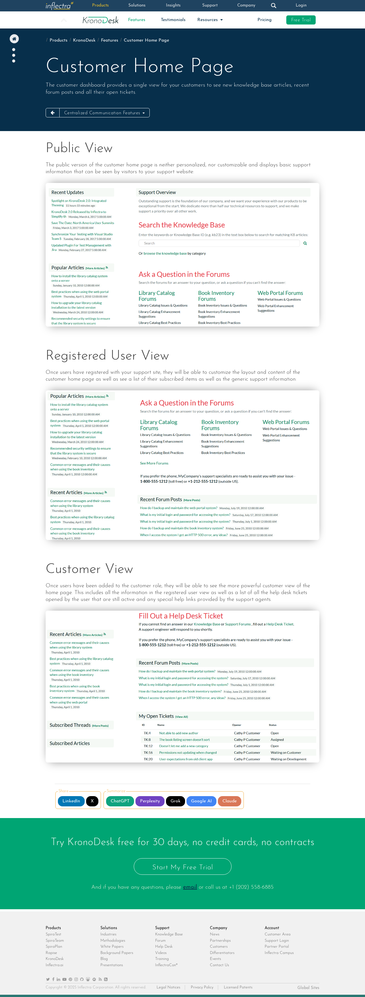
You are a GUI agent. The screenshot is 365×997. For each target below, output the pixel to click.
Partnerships (220, 941)
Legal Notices (168, 987)
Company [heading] (218, 928)
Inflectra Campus (279, 953)
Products (100, 5)
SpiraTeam (55, 941)
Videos (161, 953)
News (214, 934)
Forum (160, 941)
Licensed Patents (238, 987)
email (190, 887)
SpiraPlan (54, 947)
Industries (108, 934)
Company (246, 5)
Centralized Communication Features (103, 113)
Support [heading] (162, 928)
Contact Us (219, 965)
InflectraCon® (166, 965)
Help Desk (164, 947)
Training (162, 959)
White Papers (111, 947)
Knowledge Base (169, 934)
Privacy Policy (202, 987)
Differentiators (222, 953)
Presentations (111, 965)
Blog (104, 959)
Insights (173, 5)
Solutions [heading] (108, 928)
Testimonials (173, 20)
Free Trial (301, 20)
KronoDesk (84, 40)
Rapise (51, 953)
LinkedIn (71, 801)
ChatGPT (120, 801)
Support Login (277, 941)
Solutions (136, 5)
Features (136, 20)
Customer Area (278, 934)
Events (215, 959)
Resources (208, 20)
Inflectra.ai (54, 965)
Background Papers (116, 953)
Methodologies (112, 941)
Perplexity (150, 801)
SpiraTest (53, 934)
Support (210, 5)
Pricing (264, 20)
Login (301, 5)
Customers (219, 947)
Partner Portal (277, 947)
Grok (176, 801)
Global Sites (308, 988)
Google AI (201, 801)
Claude (229, 801)
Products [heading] (53, 928)
